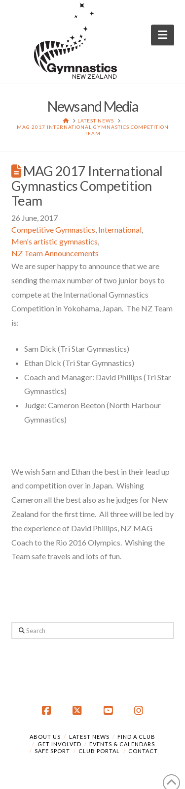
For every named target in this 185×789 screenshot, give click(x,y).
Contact (143, 751)
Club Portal (99, 751)
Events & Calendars (122, 744)
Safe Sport (52, 751)
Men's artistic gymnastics (54, 241)
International (120, 229)
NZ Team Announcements (55, 253)
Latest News (89, 736)
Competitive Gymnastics (53, 229)
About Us (45, 736)
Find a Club (136, 736)
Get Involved (59, 744)
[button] (162, 35)
